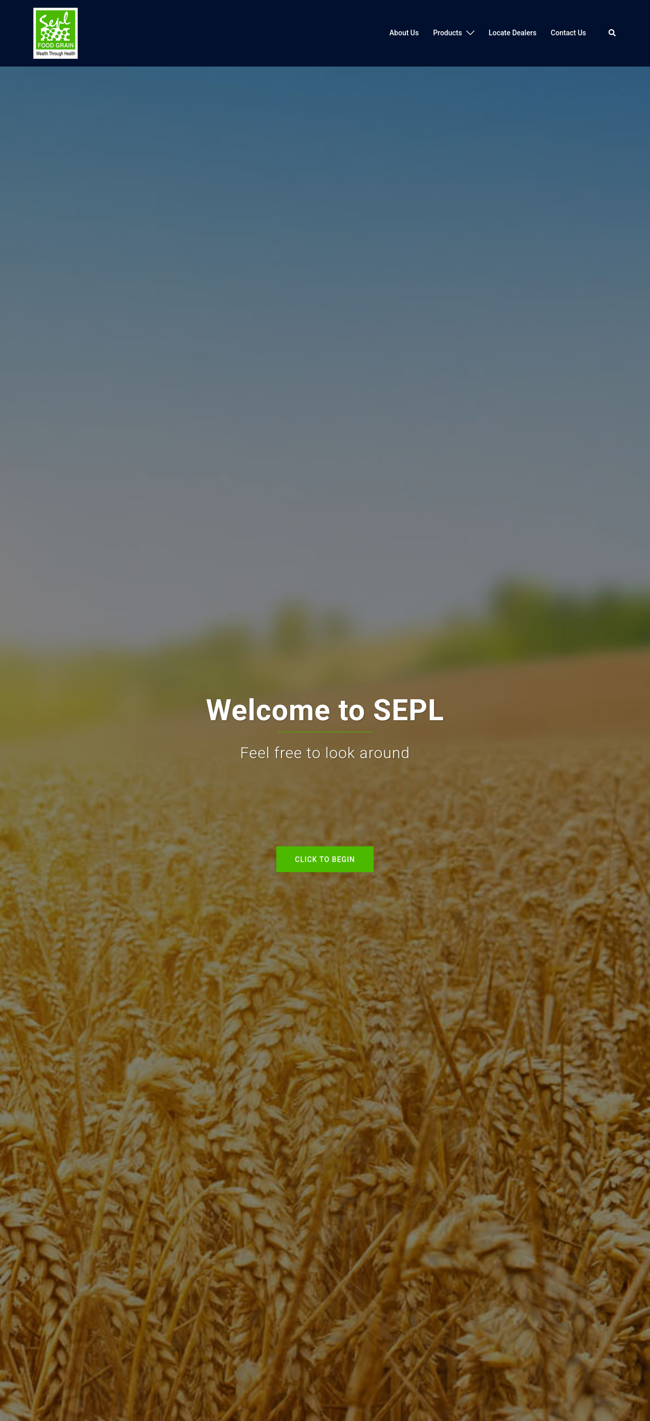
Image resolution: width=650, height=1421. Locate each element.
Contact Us (568, 33)
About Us (404, 33)
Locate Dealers (512, 33)
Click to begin (325, 859)
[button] (613, 33)
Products (447, 33)
